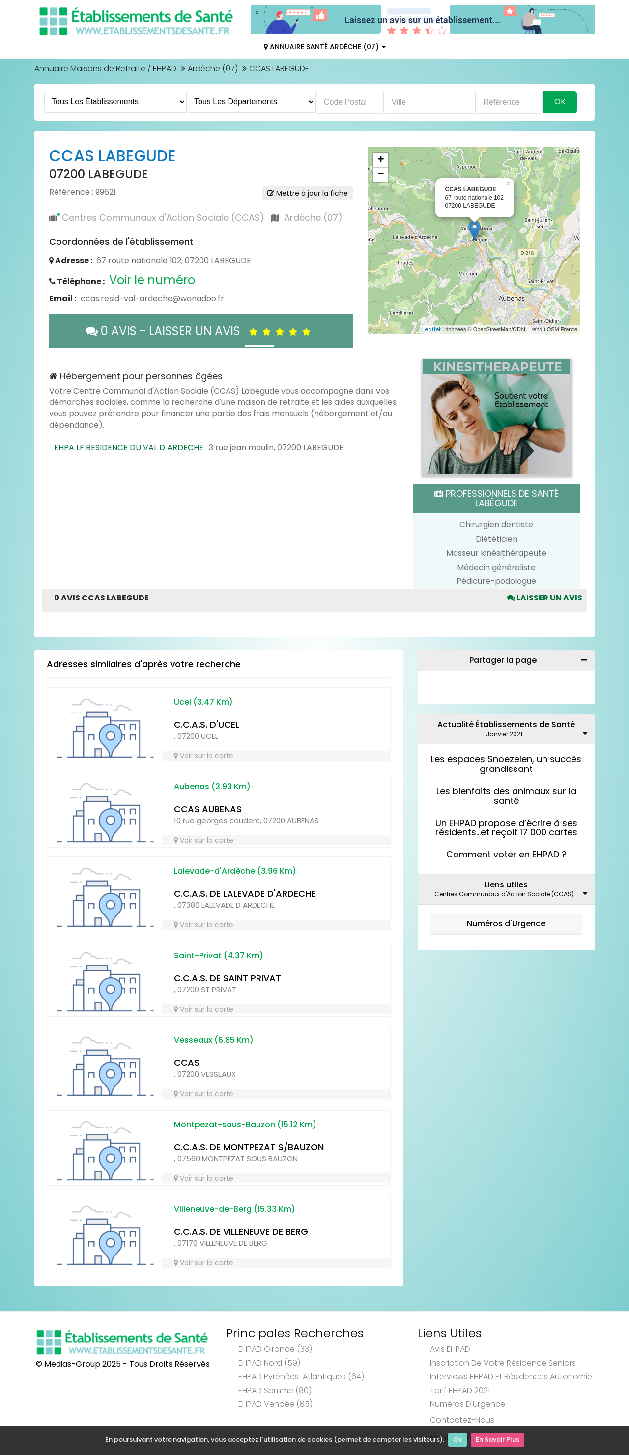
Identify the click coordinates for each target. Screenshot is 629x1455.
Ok (457, 1440)
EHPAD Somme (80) (275, 1390)
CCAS (187, 1062)
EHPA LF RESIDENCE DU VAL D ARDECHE (128, 447)
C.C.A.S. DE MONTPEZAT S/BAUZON (249, 1147)
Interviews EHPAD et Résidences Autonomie (511, 1376)
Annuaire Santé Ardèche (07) (325, 47)
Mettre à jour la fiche (307, 193)
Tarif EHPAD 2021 (460, 1390)
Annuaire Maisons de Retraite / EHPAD (105, 68)
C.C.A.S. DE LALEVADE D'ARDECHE (244, 893)
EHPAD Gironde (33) (275, 1349)
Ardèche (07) (213, 68)
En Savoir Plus (497, 1440)
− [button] (380, 175)
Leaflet (431, 329)
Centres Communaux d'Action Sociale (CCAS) (163, 217)
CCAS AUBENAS (208, 809)
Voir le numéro (152, 280)
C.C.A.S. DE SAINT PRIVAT (227, 978)
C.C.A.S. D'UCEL (206, 724)
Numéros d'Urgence (506, 923)
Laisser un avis (544, 597)
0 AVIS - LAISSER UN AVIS (200, 331)
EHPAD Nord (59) (269, 1363)
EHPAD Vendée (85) (275, 1404)
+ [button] (380, 160)
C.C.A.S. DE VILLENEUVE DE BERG (241, 1232)
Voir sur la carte (203, 756)
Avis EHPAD (450, 1349)
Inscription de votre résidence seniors (503, 1363)
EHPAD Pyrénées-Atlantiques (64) (301, 1376)
